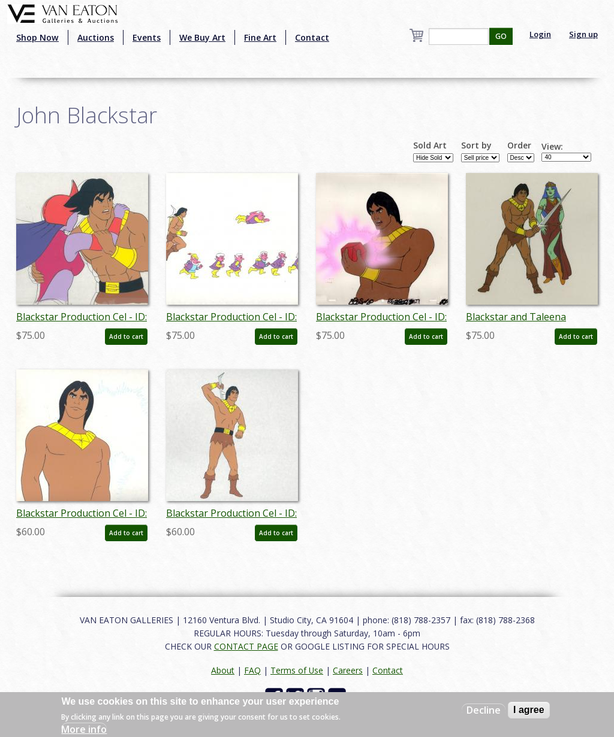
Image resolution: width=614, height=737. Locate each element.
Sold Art (430, 145)
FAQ (252, 670)
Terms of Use (296, 670)
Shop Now (37, 37)
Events (147, 37)
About (222, 670)
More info (84, 729)
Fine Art (260, 37)
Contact (312, 37)
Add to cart (126, 336)
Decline (483, 710)
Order (519, 145)
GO (501, 36)
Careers (348, 670)
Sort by (476, 145)
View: (552, 146)
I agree (528, 710)
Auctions (95, 37)
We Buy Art (202, 37)
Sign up (583, 34)
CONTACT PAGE (246, 646)
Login (540, 34)
